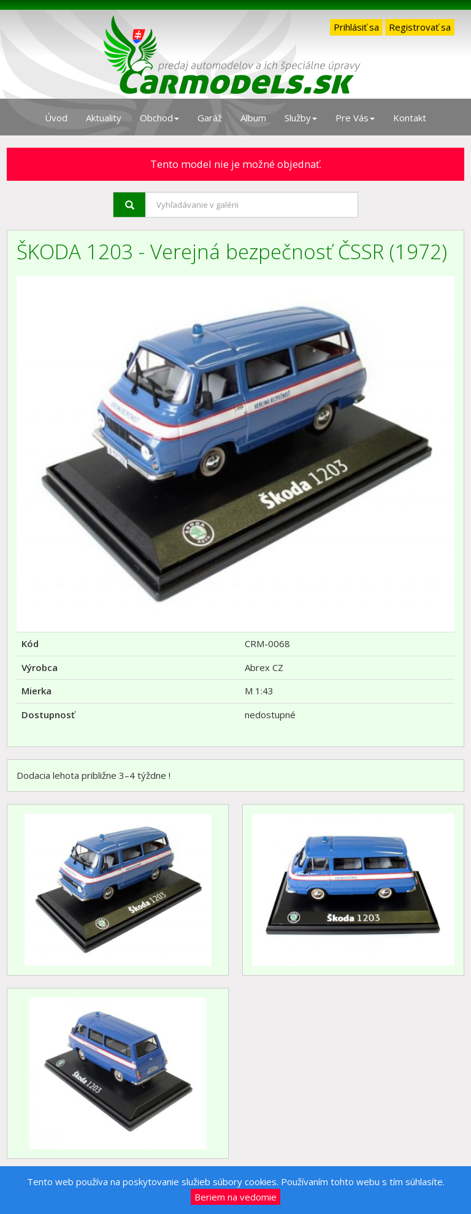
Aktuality (103, 118)
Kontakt (409, 118)
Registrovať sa (420, 27)
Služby (301, 118)
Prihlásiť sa (356, 27)
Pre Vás (355, 118)
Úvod (56, 118)
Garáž (209, 118)
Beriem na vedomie (235, 1197)
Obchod (159, 118)
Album (253, 118)
